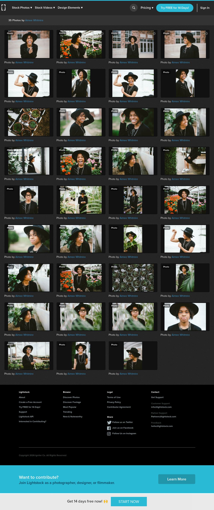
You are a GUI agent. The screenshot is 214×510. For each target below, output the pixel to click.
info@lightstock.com (161, 407)
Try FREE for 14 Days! (175, 8)
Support (23, 411)
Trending (67, 411)
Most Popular (69, 407)
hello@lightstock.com (162, 426)
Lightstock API (26, 416)
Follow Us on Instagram (124, 433)
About (22, 397)
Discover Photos (71, 397)
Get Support (157, 397)
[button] (22, 8)
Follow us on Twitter (122, 422)
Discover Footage (72, 402)
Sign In (204, 8)
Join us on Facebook (122, 427)
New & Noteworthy (72, 416)
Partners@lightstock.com (163, 416)
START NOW (129, 501)
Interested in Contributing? (32, 421)
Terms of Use (114, 397)
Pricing (147, 8)
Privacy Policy (114, 402)
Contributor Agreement (119, 407)
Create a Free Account (30, 402)
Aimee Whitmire (34, 20)
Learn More (176, 479)
